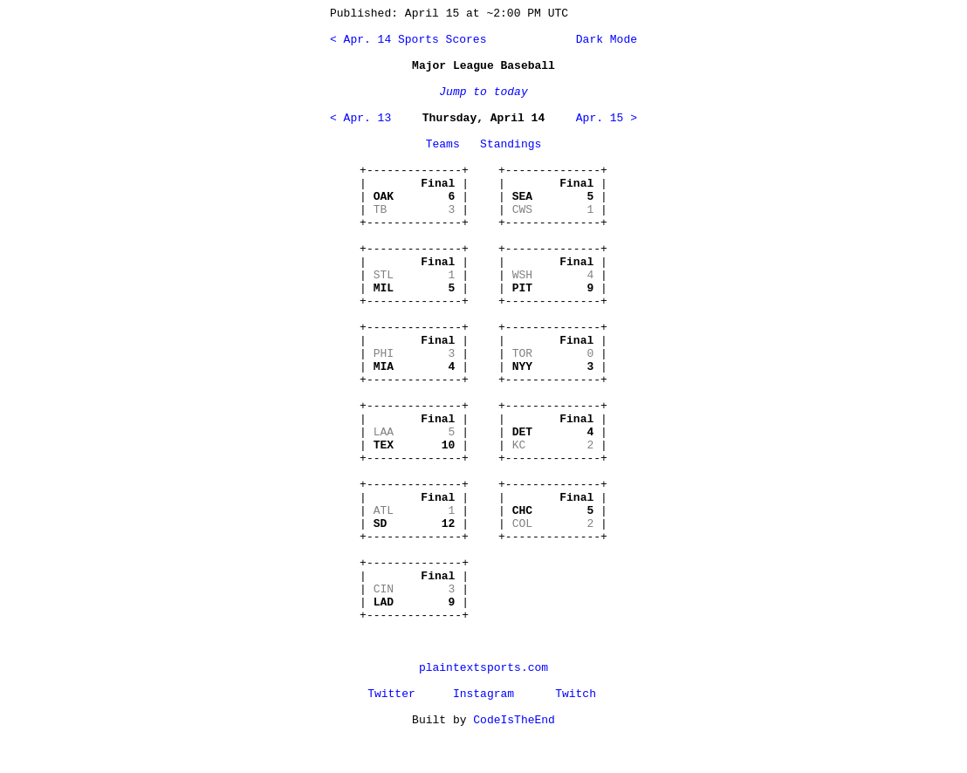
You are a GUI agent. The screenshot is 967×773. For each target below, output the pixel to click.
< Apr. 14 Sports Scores (408, 39)
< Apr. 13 (360, 118)
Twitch (575, 694)
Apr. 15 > (606, 118)
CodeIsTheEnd (514, 720)
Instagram (483, 694)
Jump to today (483, 92)
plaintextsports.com (483, 667)
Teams (443, 144)
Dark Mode (603, 39)
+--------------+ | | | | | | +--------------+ (414, 196)
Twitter (391, 694)
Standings (510, 144)
